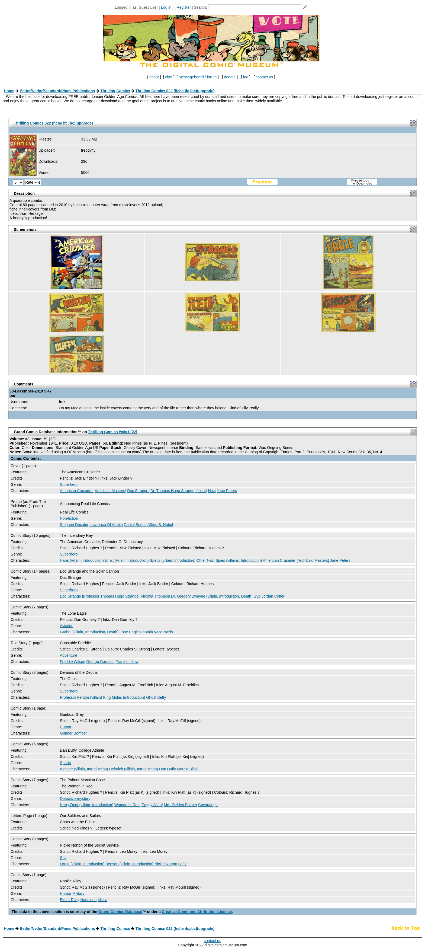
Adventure (68, 655)
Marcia (182, 769)
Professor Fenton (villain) (81, 697)
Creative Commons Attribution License (197, 911)
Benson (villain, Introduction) (129, 864)
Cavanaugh (208, 805)
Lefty (182, 864)
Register (184, 7)
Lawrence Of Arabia (106, 524)
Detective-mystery (75, 798)
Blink (193, 769)
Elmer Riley (69, 900)
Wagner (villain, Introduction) (84, 769)
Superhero (69, 484)
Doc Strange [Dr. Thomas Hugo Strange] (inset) (167, 491)
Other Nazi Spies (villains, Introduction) (229, 560)
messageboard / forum (198, 77)
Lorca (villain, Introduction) (82, 864)
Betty (161, 697)
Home (9, 91)
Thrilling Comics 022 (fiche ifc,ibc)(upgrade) (175, 91)
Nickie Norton (165, 864)
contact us (264, 77)
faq (245, 77)
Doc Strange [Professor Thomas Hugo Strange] (100, 596)
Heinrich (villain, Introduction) (133, 769)
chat (168, 77)
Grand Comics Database (120, 911)
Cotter (279, 596)
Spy (63, 858)
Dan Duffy (167, 769)
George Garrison (100, 661)
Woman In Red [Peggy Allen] (138, 805)
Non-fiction (69, 518)
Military (78, 893)
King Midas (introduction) (124, 697)
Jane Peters (227, 491)
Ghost (151, 697)
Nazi (212, 491)
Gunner (66, 733)
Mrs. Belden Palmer (180, 805)
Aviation (66, 626)
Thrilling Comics (115, 91)
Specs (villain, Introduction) (172, 560)
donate (230, 77)
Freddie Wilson (72, 661)
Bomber (80, 733)
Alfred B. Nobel (160, 524)
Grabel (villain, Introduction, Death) (89, 632)
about (154, 77)
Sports (65, 763)
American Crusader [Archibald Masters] (93, 491)
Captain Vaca (151, 632)
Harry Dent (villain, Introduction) (86, 805)
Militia (102, 900)
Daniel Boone (135, 524)
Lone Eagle (129, 632)
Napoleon (88, 900)
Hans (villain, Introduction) (82, 560)
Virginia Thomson (155, 596)
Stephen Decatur (74, 524)
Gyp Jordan (263, 596)
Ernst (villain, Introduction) (127, 560)
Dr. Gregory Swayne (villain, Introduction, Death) (211, 596)
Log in (166, 7)
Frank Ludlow (126, 661)
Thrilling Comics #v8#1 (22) (112, 432)
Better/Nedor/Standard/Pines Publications (57, 91)
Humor (65, 727)
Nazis (168, 632)
